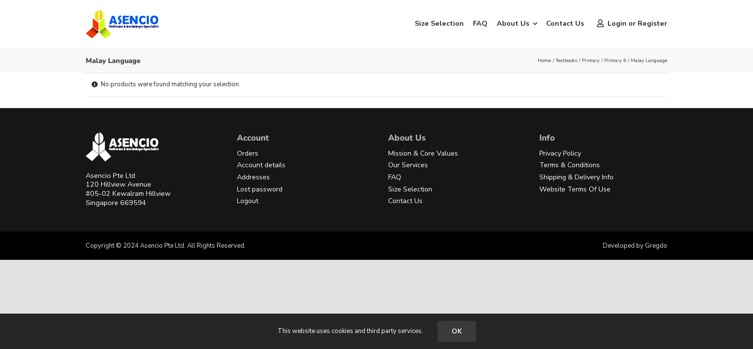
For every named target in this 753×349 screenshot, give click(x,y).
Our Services (408, 165)
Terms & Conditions (569, 165)
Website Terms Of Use (575, 189)
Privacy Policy (560, 153)
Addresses (253, 177)
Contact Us (405, 201)
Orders (247, 153)
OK (457, 331)
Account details (261, 165)
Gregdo (656, 245)
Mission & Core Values (423, 153)
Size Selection (410, 189)
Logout (247, 201)
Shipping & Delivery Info (576, 177)
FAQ (394, 177)
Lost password (259, 189)
